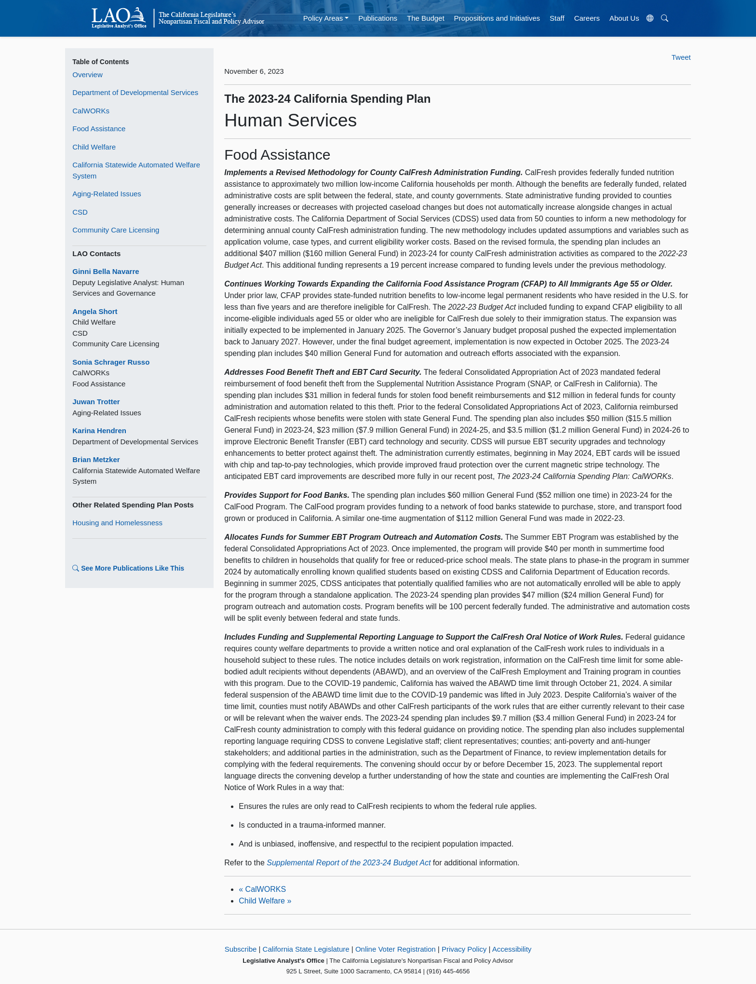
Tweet (681, 57)
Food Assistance (98, 128)
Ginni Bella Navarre (105, 271)
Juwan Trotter (96, 401)
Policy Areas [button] (323, 18)
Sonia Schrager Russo (110, 362)
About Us (624, 18)
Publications (377, 18)
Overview (87, 74)
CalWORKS (262, 889)
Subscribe (241, 949)
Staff (557, 18)
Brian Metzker (96, 459)
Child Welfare (94, 147)
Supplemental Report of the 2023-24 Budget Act (349, 863)
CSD (80, 212)
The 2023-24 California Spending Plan (327, 98)
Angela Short (94, 311)
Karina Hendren (99, 430)
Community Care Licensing (115, 230)
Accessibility (512, 949)
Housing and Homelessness (117, 523)
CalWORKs (90, 111)
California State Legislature (306, 949)
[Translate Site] (650, 18)
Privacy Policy (464, 949)
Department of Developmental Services (135, 92)
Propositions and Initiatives (497, 18)
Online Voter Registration (395, 949)
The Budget (426, 18)
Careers (587, 18)
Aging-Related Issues (106, 194)
